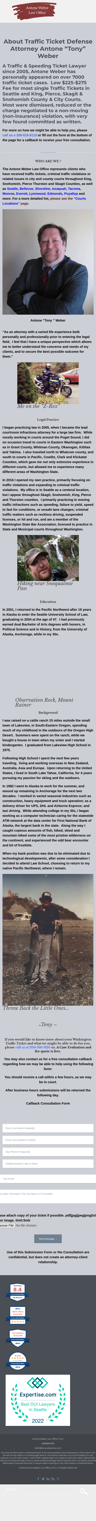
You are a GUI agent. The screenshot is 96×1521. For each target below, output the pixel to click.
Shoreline (42, 188)
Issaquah (59, 188)
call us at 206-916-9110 (33, 1047)
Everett (21, 193)
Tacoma (74, 188)
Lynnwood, (37, 193)
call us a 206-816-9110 (19, 135)
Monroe (8, 193)
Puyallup (71, 193)
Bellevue (26, 188)
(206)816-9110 (48, 1443)
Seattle (12, 188)
